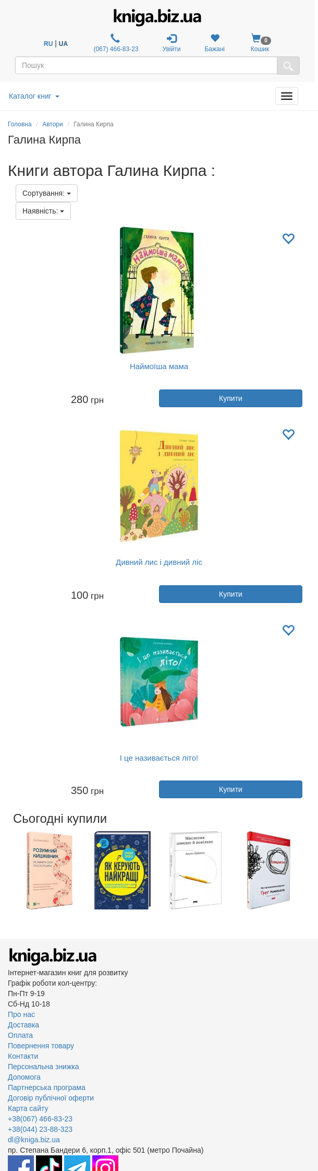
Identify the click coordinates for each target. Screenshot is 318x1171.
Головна (20, 124)
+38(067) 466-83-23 (40, 1119)
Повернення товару (41, 1046)
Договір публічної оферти (51, 1098)
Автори (52, 124)
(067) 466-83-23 (115, 43)
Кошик (260, 43)
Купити (230, 398)
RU (48, 44)
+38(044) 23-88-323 (40, 1129)
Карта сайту (28, 1108)
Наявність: (43, 211)
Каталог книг (34, 96)
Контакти (23, 1056)
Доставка (23, 1025)
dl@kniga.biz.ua (34, 1139)
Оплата (20, 1035)
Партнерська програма (46, 1087)
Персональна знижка (43, 1066)
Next (308, 870)
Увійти (172, 43)
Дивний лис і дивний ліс (159, 562)
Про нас (21, 1014)
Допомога (24, 1077)
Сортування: (46, 193)
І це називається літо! (159, 757)
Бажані (214, 43)
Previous (9, 870)
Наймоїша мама (159, 366)
